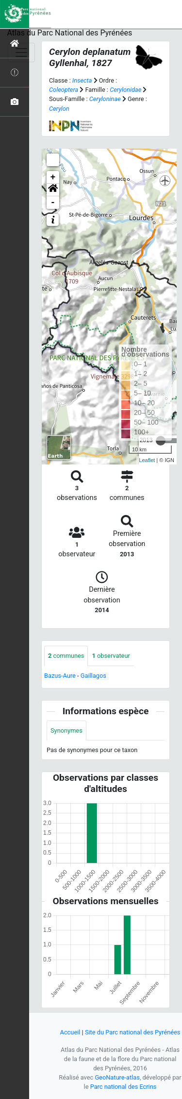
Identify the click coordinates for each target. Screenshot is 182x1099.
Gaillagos (93, 675)
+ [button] (53, 177)
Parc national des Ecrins (123, 1086)
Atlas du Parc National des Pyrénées (69, 32)
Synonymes (66, 730)
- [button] (53, 202)
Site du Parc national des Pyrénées (133, 1032)
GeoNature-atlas (117, 1077)
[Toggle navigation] (21, 52)
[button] (53, 190)
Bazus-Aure (60, 675)
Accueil (70, 1032)
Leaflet (147, 460)
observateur (111, 655)
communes (66, 655)
